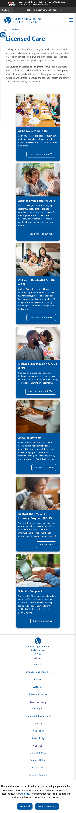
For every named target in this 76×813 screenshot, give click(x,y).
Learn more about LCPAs (41, 391)
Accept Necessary (47, 806)
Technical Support (38, 775)
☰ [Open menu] (71, 20)
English (6, 10)
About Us (38, 687)
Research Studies (38, 694)
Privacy (38, 723)
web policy (24, 794)
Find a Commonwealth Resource (44, 10)
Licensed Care (14, 29)
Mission (38, 679)
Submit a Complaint (43, 621)
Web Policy (38, 731)
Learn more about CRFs (41, 317)
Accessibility (38, 738)
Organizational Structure (38, 672)
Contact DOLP (46, 544)
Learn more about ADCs (41, 154)
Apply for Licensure (44, 467)
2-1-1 (38, 752)
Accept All (25, 806)
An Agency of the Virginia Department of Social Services (43, 2)
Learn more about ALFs (42, 234)
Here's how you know (39, 4)
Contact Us (38, 767)
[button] (2, 34)
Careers (38, 664)
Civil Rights (38, 708)
